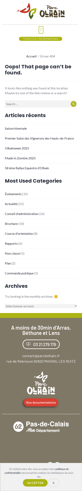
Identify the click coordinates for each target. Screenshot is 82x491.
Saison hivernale (16, 128)
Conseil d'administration (21, 214)
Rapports (11, 243)
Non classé (12, 253)
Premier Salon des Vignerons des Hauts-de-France (39, 138)
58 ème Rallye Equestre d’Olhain (27, 168)
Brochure (11, 223)
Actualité (11, 204)
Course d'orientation (19, 233)
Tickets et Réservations (40, 38)
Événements (13, 194)
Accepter (35, 483)
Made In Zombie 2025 (20, 158)
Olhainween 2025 (17, 148)
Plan (8, 263)
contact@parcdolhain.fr (41, 355)
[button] (41, 30)
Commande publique (19, 273)
